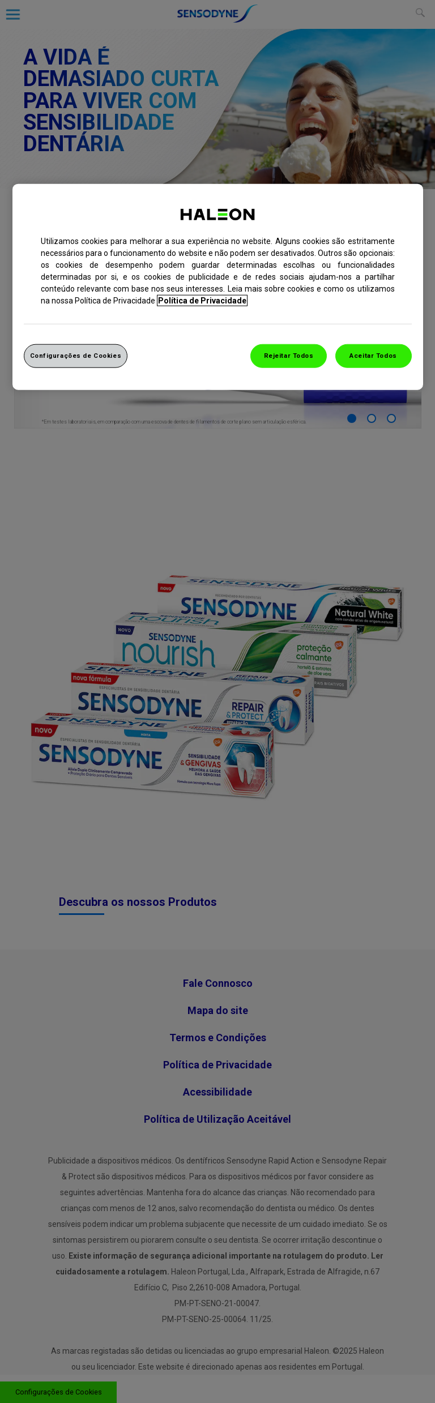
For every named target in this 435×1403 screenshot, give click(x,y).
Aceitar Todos (372, 355)
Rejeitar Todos (289, 355)
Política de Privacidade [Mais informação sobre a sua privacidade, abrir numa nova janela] (202, 300)
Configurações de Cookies (76, 355)
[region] (217, 286)
